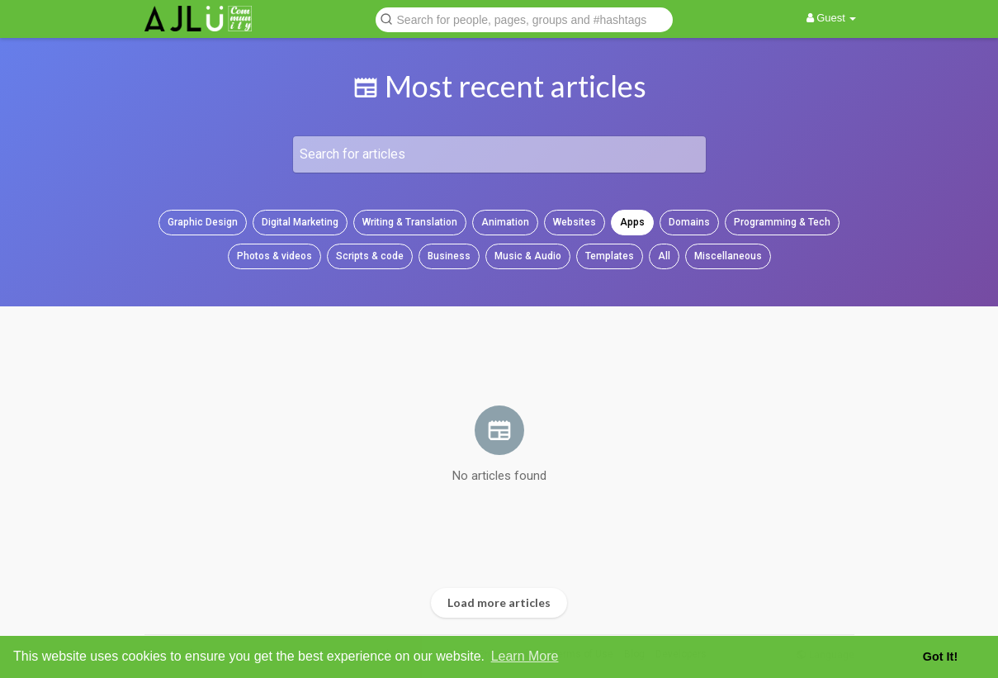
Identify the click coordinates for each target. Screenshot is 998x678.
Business (449, 256)
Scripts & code (370, 256)
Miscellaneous (728, 256)
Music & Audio (527, 256)
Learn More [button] (525, 656)
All (664, 256)
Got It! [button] (940, 656)
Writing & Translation (409, 222)
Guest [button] (831, 18)
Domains (689, 222)
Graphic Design (203, 222)
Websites (574, 222)
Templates (609, 256)
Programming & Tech (782, 222)
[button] (524, 18)
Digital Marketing (300, 222)
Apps (632, 222)
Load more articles (499, 602)
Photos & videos (274, 256)
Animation (505, 222)
